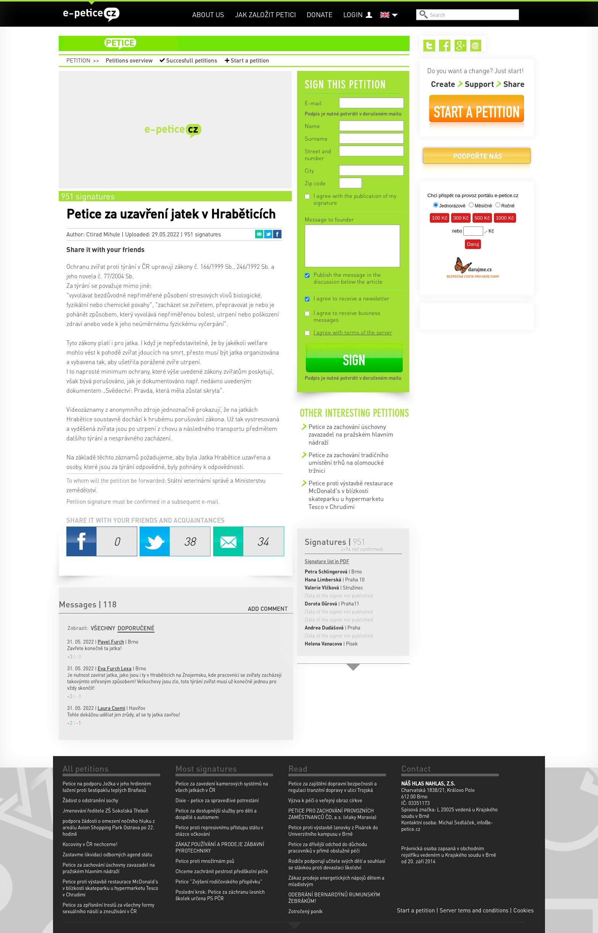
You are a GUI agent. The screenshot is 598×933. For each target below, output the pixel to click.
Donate (320, 14)
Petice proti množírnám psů (204, 861)
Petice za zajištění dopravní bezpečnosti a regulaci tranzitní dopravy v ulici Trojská (332, 786)
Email (259, 234)
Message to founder (329, 219)
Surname (316, 138)
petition (238, 43)
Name (312, 125)
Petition (78, 60)
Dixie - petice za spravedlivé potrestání (217, 800)
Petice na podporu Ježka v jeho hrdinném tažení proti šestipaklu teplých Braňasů (107, 786)
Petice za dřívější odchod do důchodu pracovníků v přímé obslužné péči (327, 847)
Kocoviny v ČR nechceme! (90, 844)
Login (353, 14)
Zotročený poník (305, 911)
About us (208, 14)
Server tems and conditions (474, 910)
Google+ (460, 45)
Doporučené (135, 628)
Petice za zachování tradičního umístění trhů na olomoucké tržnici (348, 462)
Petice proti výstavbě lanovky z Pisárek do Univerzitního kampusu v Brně (333, 830)
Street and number (318, 154)
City (309, 170)
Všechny (103, 628)
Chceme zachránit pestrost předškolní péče (221, 871)
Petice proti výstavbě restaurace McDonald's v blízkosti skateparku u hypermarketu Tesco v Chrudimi (351, 495)
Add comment (268, 608)
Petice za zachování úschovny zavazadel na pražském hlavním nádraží (351, 434)
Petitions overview (129, 60)
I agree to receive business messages (346, 316)
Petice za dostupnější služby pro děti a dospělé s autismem (216, 813)
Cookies (523, 910)
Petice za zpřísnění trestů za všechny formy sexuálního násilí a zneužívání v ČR (108, 907)
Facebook (277, 234)
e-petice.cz (91, 15)
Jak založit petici (265, 14)
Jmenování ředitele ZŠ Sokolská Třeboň (105, 810)
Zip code (315, 183)
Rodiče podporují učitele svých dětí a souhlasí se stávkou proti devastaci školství (336, 864)
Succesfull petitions (191, 60)
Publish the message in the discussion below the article (348, 278)
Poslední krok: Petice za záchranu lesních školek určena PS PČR (220, 894)
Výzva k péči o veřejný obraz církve (325, 800)
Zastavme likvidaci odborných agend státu (107, 854)
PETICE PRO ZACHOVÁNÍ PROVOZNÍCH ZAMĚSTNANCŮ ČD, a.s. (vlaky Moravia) (332, 813)
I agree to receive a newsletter (351, 298)
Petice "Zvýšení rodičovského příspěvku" (218, 881)
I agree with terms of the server (352, 332)
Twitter (268, 234)
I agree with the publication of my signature (354, 199)
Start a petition (250, 60)
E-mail (313, 103)
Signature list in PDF (327, 561)
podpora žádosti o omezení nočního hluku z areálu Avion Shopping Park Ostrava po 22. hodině (109, 827)
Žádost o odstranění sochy (90, 800)
